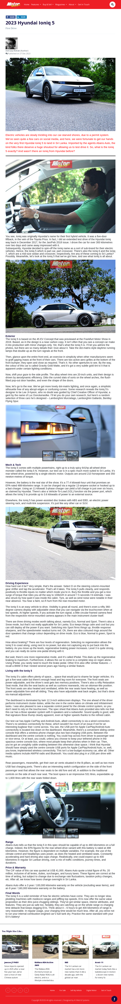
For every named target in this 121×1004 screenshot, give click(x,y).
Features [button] (35, 4)
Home (26, 4)
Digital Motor (91, 990)
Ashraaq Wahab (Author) (17, 50)
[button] (14, 431)
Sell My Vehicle (76, 990)
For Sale (62, 990)
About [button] (72, 4)
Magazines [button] (60, 4)
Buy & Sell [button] (47, 4)
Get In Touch (83, 4)
